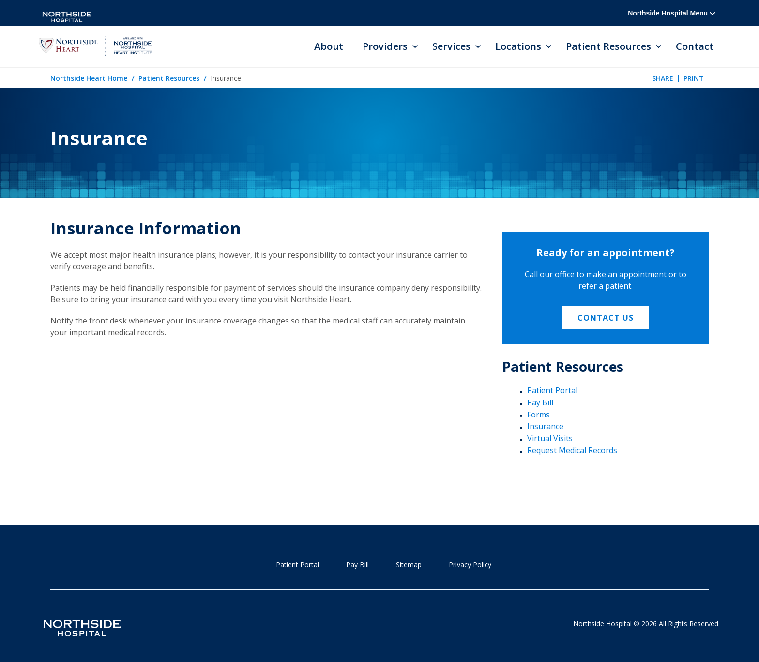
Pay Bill (540, 402)
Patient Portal (552, 390)
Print (693, 78)
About (328, 46)
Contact (694, 46)
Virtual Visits (550, 438)
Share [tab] (662, 78)
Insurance (545, 426)
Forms (538, 414)
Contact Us (605, 317)
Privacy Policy (470, 564)
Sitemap (409, 564)
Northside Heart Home (88, 78)
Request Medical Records (572, 450)
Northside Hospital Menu (671, 13)
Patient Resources (168, 78)
